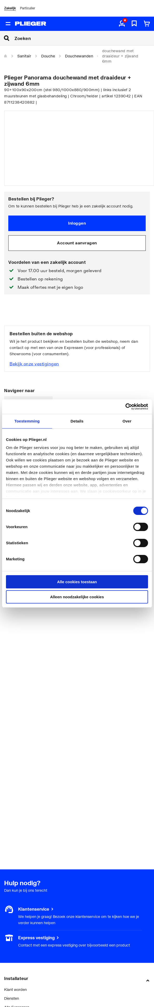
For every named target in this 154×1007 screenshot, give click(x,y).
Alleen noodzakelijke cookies (77, 597)
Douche (48, 56)
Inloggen (77, 223)
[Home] (5, 56)
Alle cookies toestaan (77, 582)
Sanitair (24, 56)
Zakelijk (10, 8)
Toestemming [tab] (27, 421)
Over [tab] (126, 421)
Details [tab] (77, 421)
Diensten (11, 998)
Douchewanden (79, 56)
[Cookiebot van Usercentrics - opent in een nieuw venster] (125, 406)
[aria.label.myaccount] (122, 24)
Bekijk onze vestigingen (34, 363)
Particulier (27, 8)
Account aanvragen (77, 242)
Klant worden (15, 989)
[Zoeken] (84, 38)
